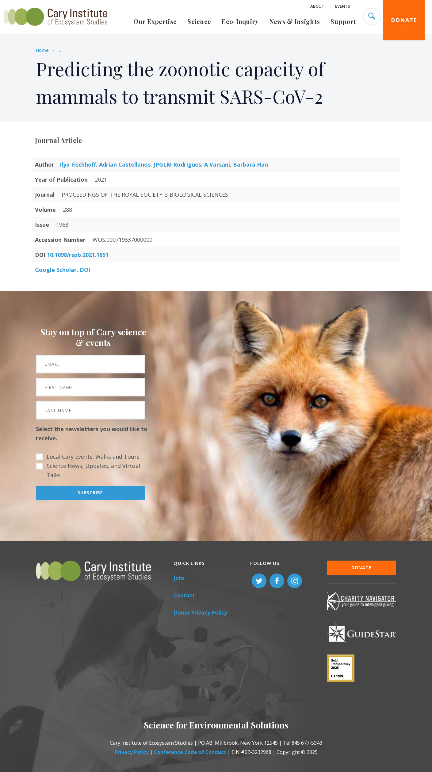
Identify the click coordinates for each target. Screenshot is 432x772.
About (317, 6)
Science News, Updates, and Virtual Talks (93, 470)
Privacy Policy (132, 752)
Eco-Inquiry (240, 21)
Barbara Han (250, 164)
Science (199, 21)
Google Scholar (56, 269)
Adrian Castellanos (125, 164)
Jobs (179, 578)
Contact (184, 595)
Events (342, 6)
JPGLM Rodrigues (177, 164)
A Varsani (217, 164)
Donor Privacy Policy (200, 612)
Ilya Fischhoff (78, 164)
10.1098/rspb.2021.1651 (78, 254)
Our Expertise (155, 21)
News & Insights (295, 21)
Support (343, 21)
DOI (85, 269)
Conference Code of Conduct (190, 752)
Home (42, 50)
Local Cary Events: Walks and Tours (93, 456)
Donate (404, 20)
